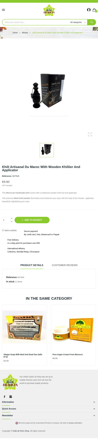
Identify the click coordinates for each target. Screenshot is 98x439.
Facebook (4, 396)
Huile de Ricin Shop (21, 431)
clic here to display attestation (71, 423)
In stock (10, 281)
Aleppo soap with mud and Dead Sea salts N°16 (23, 355)
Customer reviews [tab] (65, 265)
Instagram (10, 396)
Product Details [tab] (31, 265)
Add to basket (33, 220)
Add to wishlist (9, 230)
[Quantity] (6, 220)
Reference (11, 277)
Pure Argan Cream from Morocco (68, 354)
